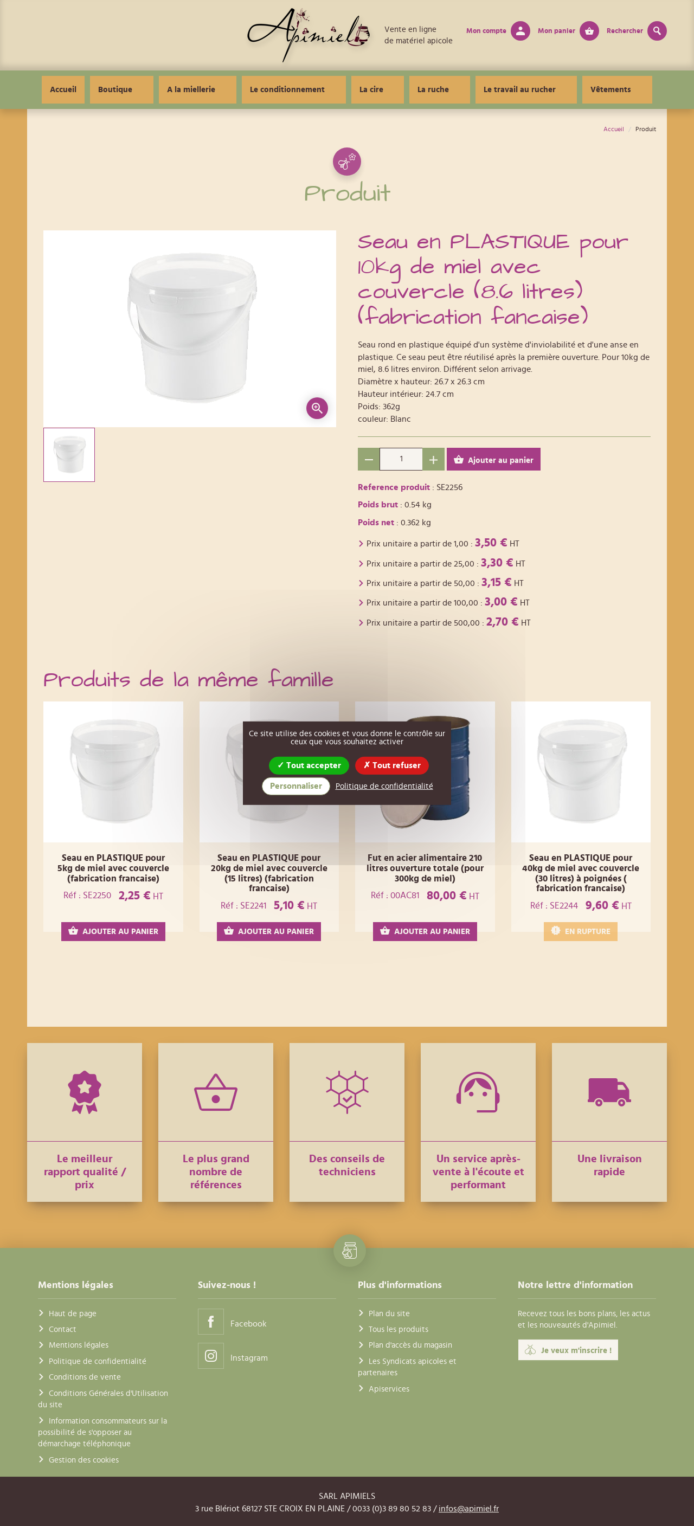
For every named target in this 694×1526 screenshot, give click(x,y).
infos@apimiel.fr (469, 1508)
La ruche (427, 90)
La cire (378, 90)
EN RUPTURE (581, 931)
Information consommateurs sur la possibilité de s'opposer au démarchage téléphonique (102, 1432)
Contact (62, 1329)
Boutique (161, 90)
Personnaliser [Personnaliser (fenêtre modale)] (296, 786)
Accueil (108, 90)
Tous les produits (398, 1329)
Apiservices (389, 1389)
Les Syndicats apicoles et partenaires (407, 1367)
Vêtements (578, 90)
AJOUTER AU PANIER (113, 931)
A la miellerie (224, 90)
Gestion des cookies (84, 1460)
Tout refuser (392, 765)
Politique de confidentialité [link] (384, 786)
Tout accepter (309, 765)
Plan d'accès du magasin (410, 1346)
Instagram (233, 1355)
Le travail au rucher (501, 90)
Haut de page (73, 1314)
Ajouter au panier (494, 460)
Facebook (232, 1321)
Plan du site (389, 1314)
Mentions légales (78, 1346)
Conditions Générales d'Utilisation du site (103, 1399)
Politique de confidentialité (97, 1361)
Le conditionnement (306, 90)
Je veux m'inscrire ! (568, 1350)
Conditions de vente (85, 1377)
